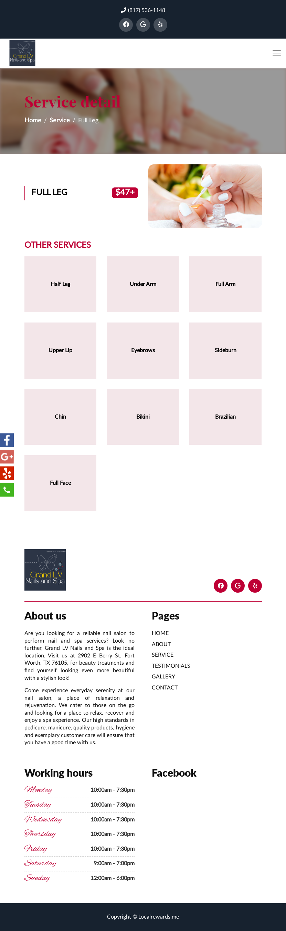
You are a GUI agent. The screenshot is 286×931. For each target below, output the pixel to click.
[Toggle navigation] (276, 53)
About (161, 644)
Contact (165, 687)
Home (32, 120)
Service (60, 120)
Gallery (163, 676)
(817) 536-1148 (143, 10)
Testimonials (171, 666)
